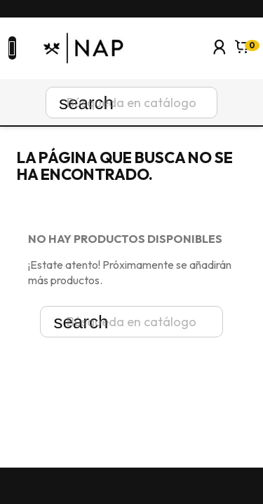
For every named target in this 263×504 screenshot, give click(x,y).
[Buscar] (131, 103)
